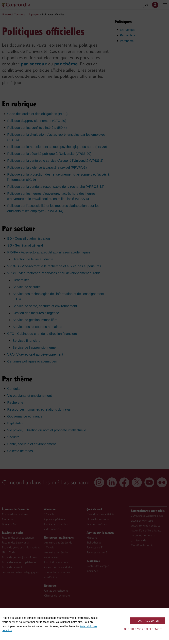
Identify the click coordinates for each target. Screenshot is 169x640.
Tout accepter (147, 620)
